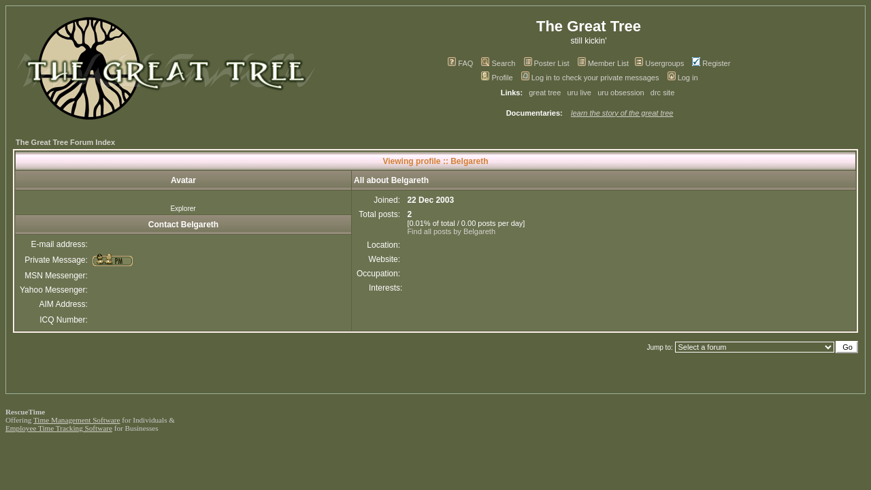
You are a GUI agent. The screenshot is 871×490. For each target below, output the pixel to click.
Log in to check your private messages (590, 78)
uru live (579, 92)
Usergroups (659, 63)
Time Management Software (76, 420)
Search (498, 63)
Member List (603, 63)
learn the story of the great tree (622, 113)
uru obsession (620, 92)
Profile (496, 78)
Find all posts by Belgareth (451, 231)
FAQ (460, 63)
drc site (662, 92)
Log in (683, 78)
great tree (545, 92)
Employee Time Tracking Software (58, 428)
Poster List (547, 63)
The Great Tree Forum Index (65, 142)
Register (711, 63)
